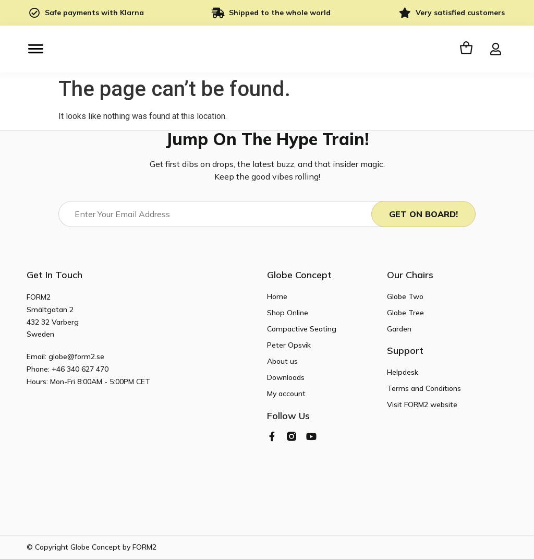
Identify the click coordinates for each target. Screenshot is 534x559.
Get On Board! (423, 214)
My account (286, 393)
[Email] (224, 214)
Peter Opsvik (289, 345)
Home (277, 296)
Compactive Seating (301, 329)
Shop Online (287, 312)
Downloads (286, 377)
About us (282, 361)
